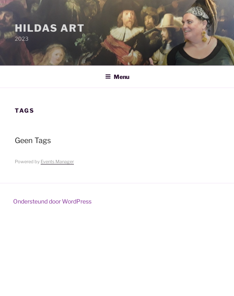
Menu (117, 76)
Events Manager (57, 161)
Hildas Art (50, 28)
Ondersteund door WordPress (52, 201)
